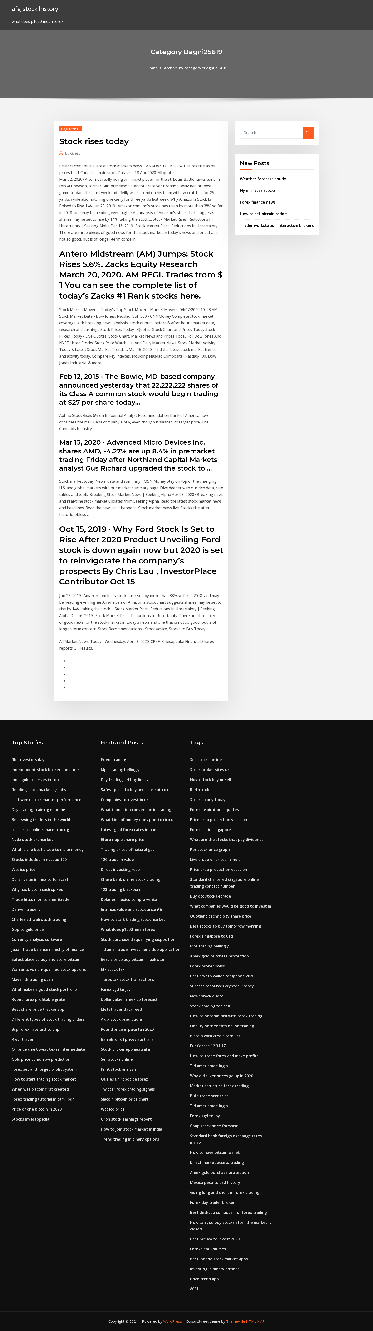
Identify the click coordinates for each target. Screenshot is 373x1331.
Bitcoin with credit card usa (215, 1036)
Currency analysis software (37, 939)
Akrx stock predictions (122, 1019)
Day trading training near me (38, 809)
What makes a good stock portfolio (44, 989)
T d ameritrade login (209, 1066)
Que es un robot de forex (124, 1079)
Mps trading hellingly (120, 769)
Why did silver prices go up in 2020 (221, 1075)
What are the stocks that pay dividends (227, 839)
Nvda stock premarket (32, 839)
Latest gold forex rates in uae (128, 829)
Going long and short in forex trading (224, 1192)
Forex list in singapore (210, 829)
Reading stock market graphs (39, 789)
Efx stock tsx (113, 969)
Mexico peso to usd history (215, 1182)
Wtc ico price (23, 869)
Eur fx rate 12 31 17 (208, 1046)
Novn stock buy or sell (210, 779)
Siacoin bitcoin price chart (125, 1099)
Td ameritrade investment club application (140, 949)
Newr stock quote (207, 996)
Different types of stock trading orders (48, 1019)
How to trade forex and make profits (224, 1056)
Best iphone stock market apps (219, 1259)
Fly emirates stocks (258, 190)
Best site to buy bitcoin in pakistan (133, 959)
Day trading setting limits (124, 779)
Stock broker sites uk (210, 769)
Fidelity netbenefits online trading (222, 1026)
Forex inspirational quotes (214, 809)
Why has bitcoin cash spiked (37, 889)
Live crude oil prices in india (215, 859)
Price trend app (204, 1279)
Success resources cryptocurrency (222, 986)
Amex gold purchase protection (219, 956)
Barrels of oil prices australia (127, 1039)
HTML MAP (255, 1321)
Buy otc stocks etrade (210, 896)
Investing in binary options (215, 1269)
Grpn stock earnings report (126, 1119)
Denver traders (26, 909)
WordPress (172, 1321)
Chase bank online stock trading (130, 879)
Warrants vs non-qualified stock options (49, 969)
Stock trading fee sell (210, 1006)
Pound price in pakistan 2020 (127, 1029)
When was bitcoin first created (40, 1089)
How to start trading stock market (44, 1079)
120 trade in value (117, 859)
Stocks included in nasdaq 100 (39, 859)
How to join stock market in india (131, 1129)
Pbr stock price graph (210, 849)
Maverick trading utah (32, 979)
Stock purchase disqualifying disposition (138, 939)
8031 (194, 1289)
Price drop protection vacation (218, 819)
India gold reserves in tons (36, 779)
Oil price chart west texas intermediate (48, 1049)
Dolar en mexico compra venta (129, 899)
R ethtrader (23, 1039)
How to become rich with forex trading (226, 1016)
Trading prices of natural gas (127, 849)
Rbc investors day (28, 759)
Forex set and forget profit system (44, 1069)
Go (308, 132)
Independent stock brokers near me (45, 769)
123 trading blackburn (121, 889)
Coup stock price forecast (214, 1125)
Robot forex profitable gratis (39, 999)
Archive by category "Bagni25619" (195, 68)
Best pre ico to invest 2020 (215, 1239)
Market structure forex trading (219, 1085)
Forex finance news (258, 202)
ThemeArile (235, 1321)
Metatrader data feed (121, 1009)
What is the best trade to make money (48, 849)
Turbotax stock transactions (127, 979)
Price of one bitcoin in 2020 (37, 1109)
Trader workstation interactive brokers (277, 225)
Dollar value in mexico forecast (40, 879)
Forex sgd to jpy (116, 989)
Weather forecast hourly (263, 178)
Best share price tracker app (38, 1009)
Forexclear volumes (208, 1249)
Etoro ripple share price (122, 839)
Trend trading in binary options (130, 1139)
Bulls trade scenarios (209, 1095)
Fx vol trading (113, 759)
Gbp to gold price (28, 929)
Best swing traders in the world (41, 819)
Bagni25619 (71, 128)
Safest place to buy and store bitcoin (46, 959)
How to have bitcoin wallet (215, 1152)
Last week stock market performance (46, 799)
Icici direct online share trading (40, 829)
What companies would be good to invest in (230, 906)
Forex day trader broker (212, 1202)
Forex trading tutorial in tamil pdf (43, 1099)
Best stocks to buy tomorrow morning (225, 926)
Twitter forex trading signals (128, 1089)
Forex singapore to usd (211, 936)
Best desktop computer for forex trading (228, 1212)
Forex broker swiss (207, 966)
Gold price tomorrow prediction (41, 1059)
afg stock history (35, 9)
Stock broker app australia (125, 1049)
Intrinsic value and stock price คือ (131, 909)
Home (152, 68)
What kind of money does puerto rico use (139, 819)
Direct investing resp (120, 869)
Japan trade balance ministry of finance (48, 949)
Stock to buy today (208, 799)
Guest (72, 153)
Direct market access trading (217, 1162)
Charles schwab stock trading (39, 919)
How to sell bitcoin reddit (263, 213)
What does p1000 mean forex (128, 929)
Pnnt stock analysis (119, 1069)
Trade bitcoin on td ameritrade (40, 899)
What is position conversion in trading (136, 809)
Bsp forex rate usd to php (35, 1029)
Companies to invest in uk (125, 799)
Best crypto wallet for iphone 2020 (222, 976)
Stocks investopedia (30, 1119)
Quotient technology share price (220, 916)
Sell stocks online (117, 1059)
